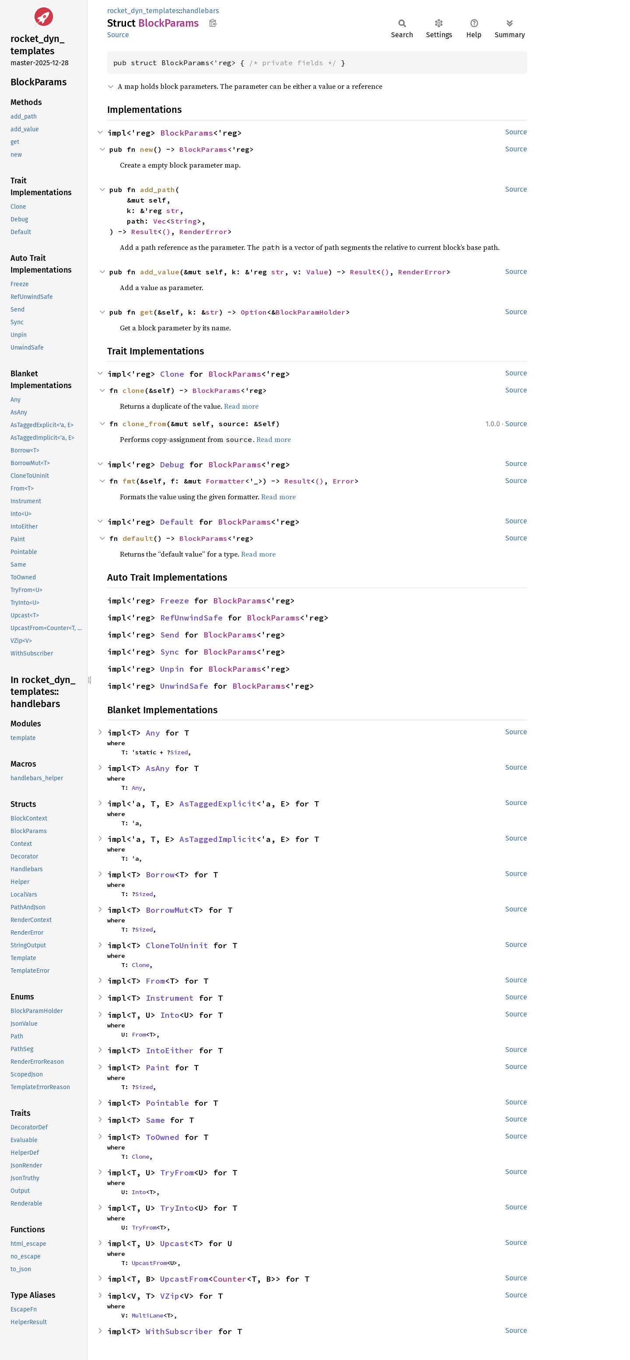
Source (118, 35)
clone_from (144, 423)
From (155, 981)
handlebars (200, 11)
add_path (157, 189)
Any (153, 733)
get (146, 312)
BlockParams (186, 133)
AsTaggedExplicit (217, 804)
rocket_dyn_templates (143, 11)
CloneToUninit (177, 945)
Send (169, 635)
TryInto (177, 1208)
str (172, 210)
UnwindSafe (184, 686)
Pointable (167, 1103)
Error (343, 481)
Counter (230, 1279)
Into (169, 1015)
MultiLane (147, 1315)
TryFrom (177, 1172)
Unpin (172, 669)
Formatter (225, 481)
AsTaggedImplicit (217, 839)
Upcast (174, 1243)
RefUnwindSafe (191, 618)
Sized (179, 752)
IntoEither (170, 1050)
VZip (169, 1296)
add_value (159, 271)
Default (177, 522)
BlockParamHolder (311, 312)
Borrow (160, 874)
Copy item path (213, 22)
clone (133, 390)
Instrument (170, 998)
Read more (241, 406)
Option (254, 312)
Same (155, 1120)
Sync (169, 652)
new (146, 149)
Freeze (174, 601)
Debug (172, 464)
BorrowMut (167, 910)
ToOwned (162, 1137)
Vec (159, 221)
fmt (129, 481)
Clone (172, 374)
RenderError (203, 231)
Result (144, 231)
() (166, 231)
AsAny (158, 768)
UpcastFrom (149, 1263)
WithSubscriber (179, 1331)
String (184, 221)
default (137, 538)
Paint (158, 1067)
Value (317, 271)
